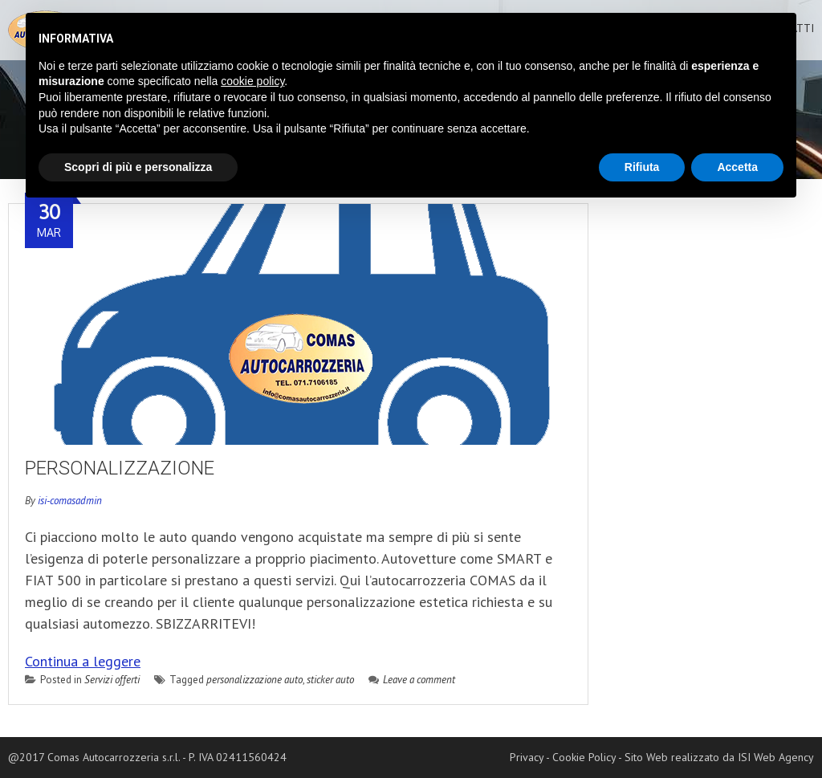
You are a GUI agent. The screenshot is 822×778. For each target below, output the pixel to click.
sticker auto (330, 679)
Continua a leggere (82, 661)
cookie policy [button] (252, 81)
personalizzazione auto (254, 679)
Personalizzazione (119, 468)
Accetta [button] (737, 167)
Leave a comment (411, 679)
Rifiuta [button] (642, 167)
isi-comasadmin (70, 500)
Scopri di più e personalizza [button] (138, 167)
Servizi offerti (112, 679)
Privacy (526, 757)
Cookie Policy (584, 757)
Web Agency (784, 757)
